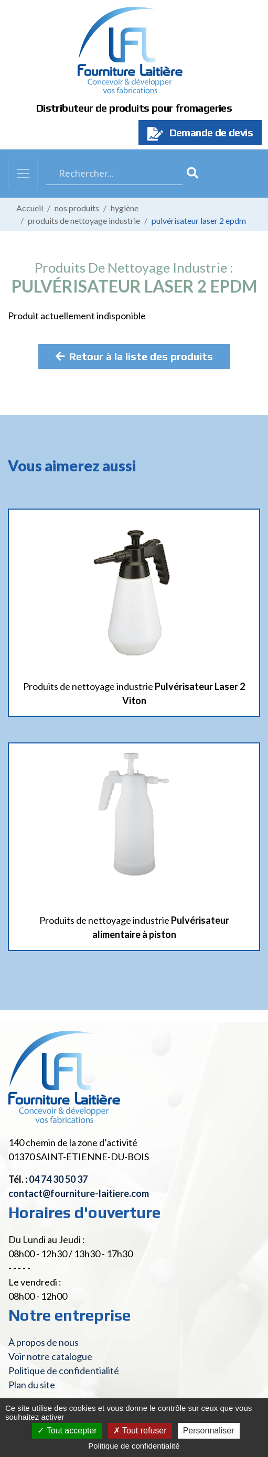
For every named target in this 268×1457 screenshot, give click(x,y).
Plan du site (31, 1384)
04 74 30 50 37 (58, 1179)
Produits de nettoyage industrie (84, 220)
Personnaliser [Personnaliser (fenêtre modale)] (208, 1430)
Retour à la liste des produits (134, 356)
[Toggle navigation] (23, 173)
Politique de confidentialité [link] (133, 1445)
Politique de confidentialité (63, 1370)
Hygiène (124, 208)
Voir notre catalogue (50, 1356)
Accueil (29, 208)
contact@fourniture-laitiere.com (78, 1193)
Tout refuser (140, 1430)
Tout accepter (67, 1430)
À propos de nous (43, 1342)
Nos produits (77, 208)
